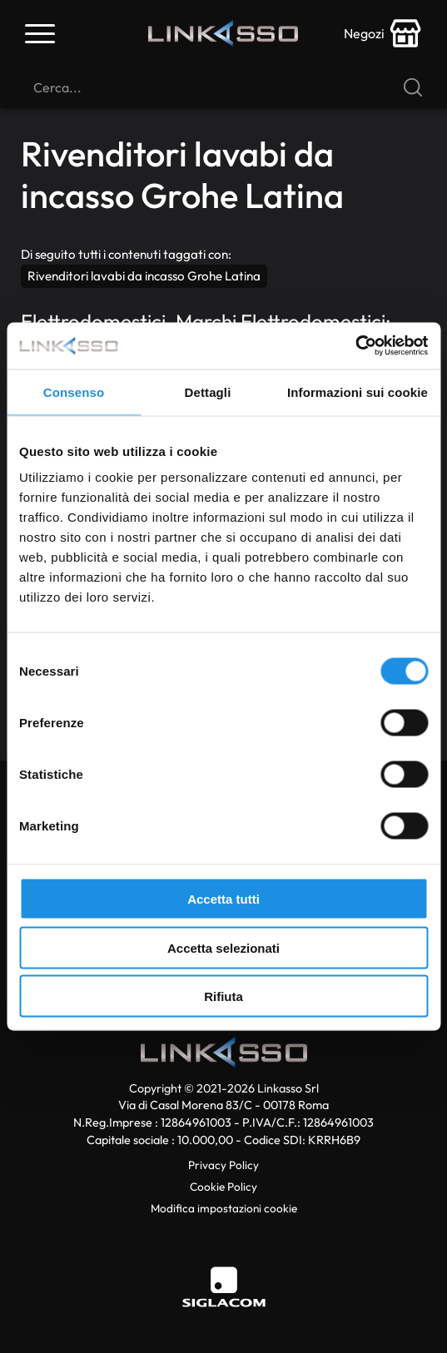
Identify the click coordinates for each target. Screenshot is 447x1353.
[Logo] (223, 33)
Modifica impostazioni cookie (224, 1208)
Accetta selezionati (223, 947)
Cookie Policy (223, 1186)
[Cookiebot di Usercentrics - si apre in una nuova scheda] (355, 346)
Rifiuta (223, 996)
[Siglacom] (224, 1287)
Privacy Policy (223, 1164)
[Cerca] (223, 87)
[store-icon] (383, 33)
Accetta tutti (223, 899)
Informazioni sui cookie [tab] (357, 391)
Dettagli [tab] (208, 391)
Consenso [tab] (73, 391)
